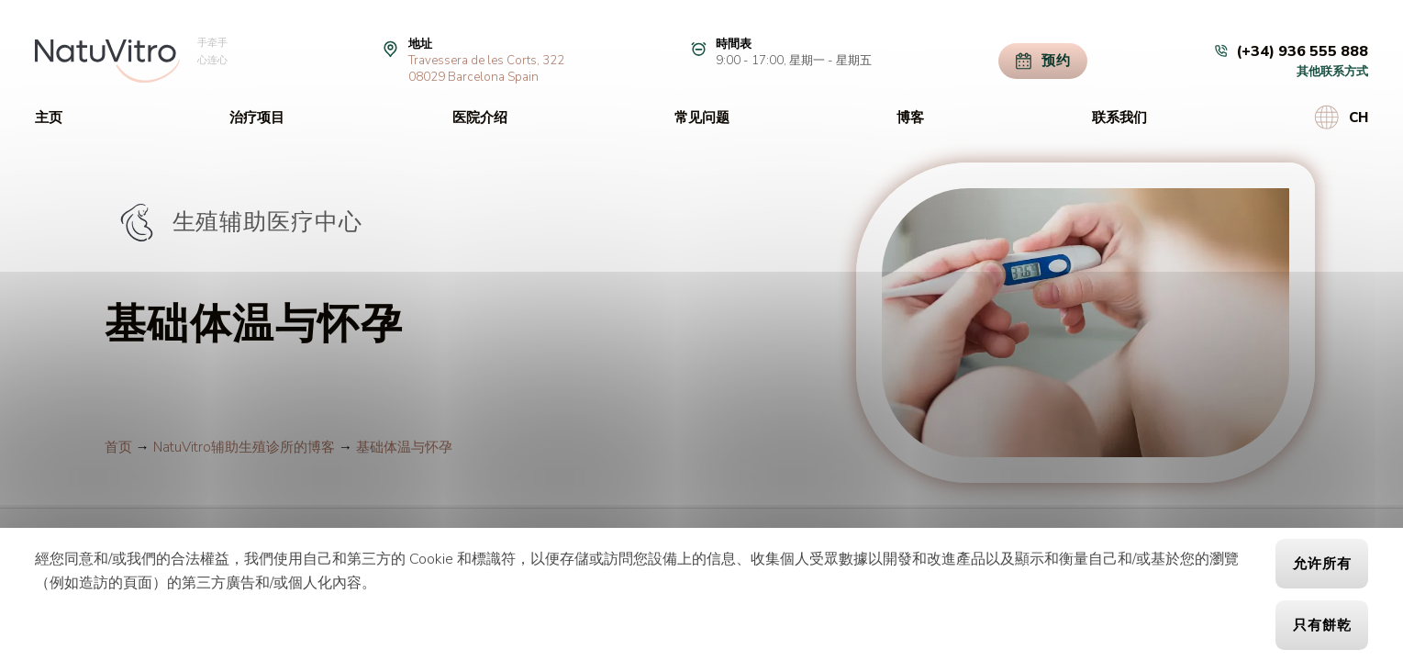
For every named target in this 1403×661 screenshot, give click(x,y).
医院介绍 (479, 117)
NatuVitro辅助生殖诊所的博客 (244, 447)
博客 (910, 117)
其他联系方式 (1332, 71)
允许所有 (1322, 564)
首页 (118, 447)
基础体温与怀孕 (404, 447)
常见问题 (701, 117)
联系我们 (1119, 117)
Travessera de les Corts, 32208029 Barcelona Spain (486, 68)
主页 (48, 117)
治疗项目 (256, 117)
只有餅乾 (1322, 625)
